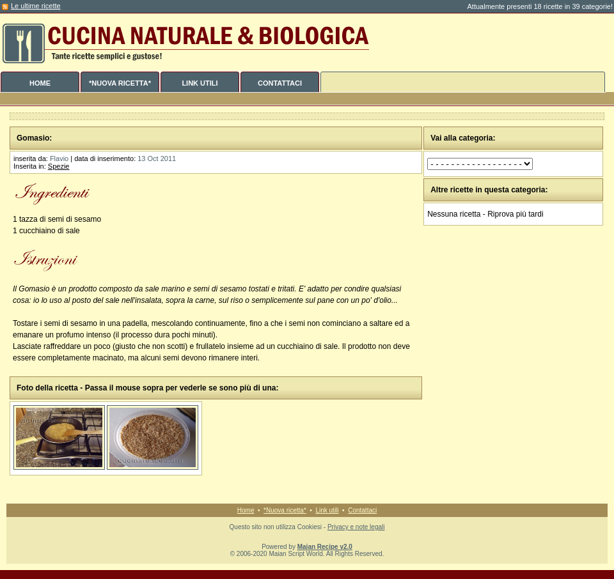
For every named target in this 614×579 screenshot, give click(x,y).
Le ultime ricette (36, 6)
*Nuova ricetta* (285, 510)
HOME (40, 83)
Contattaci (362, 510)
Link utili (326, 510)
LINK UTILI (199, 83)
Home (246, 510)
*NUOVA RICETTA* (120, 83)
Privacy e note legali (356, 526)
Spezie (59, 166)
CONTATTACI (280, 83)
